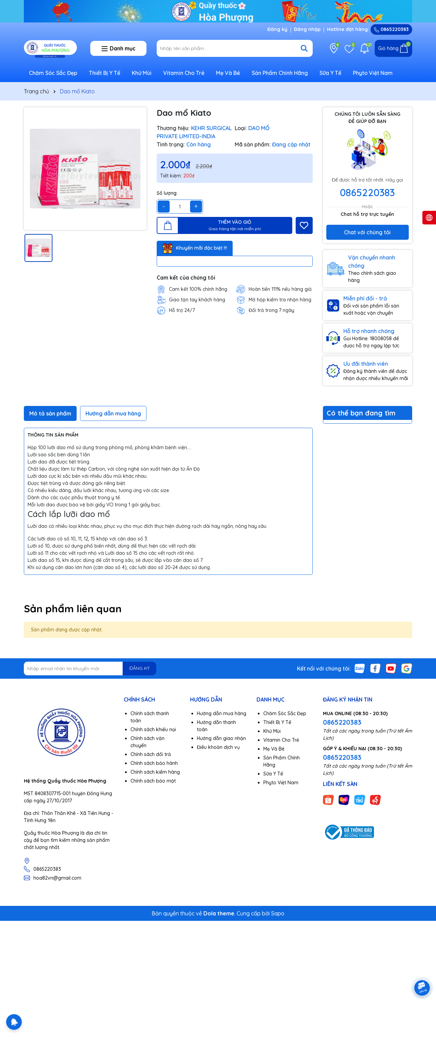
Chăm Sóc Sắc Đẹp (53, 72)
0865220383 (391, 29)
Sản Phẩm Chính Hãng (280, 72)
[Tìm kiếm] (304, 48)
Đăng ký (277, 29)
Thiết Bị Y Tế (104, 72)
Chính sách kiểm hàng (155, 772)
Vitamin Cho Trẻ (183, 72)
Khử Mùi (142, 72)
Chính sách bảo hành (154, 763)
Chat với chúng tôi (367, 232)
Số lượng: (167, 193)
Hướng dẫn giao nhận (221, 738)
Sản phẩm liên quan (73, 608)
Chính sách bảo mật (153, 781)
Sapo (277, 913)
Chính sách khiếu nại (153, 729)
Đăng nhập (307, 29)
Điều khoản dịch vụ (218, 747)
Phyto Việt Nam (373, 72)
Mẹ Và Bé (228, 72)
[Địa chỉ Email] (90, 668)
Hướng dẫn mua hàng (221, 713)
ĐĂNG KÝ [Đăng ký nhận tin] (139, 668)
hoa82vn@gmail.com (57, 878)
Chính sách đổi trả (150, 754)
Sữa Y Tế (330, 72)
